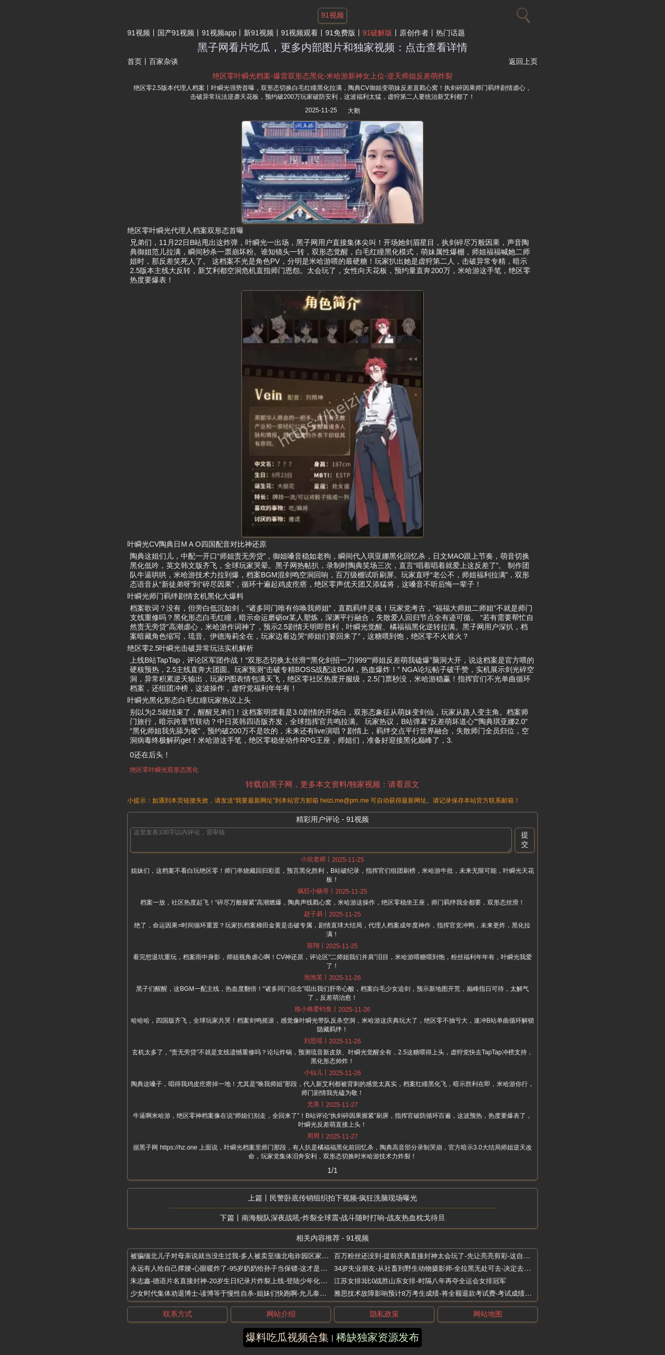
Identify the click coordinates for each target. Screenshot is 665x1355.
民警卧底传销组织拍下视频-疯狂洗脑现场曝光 (344, 1198)
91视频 (138, 33)
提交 (524, 839)
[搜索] (522, 13)
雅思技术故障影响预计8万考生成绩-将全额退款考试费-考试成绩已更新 (439, 1293)
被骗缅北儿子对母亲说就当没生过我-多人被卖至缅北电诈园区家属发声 (236, 1256)
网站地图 (487, 1314)
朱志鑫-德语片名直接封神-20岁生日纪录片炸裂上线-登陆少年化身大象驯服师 (245, 1281)
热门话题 (450, 33)
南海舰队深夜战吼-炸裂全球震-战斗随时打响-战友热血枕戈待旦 (343, 1218)
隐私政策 (384, 1314)
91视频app (219, 33)
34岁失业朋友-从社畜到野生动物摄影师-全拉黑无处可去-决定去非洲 (435, 1268)
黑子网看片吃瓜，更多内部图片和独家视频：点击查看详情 (332, 47)
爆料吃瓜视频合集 (287, 1337)
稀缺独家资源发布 (377, 1337)
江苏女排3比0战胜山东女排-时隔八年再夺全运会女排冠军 (420, 1281)
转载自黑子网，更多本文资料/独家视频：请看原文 (332, 784)
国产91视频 (176, 33)
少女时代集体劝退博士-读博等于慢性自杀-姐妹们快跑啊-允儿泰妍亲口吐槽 (241, 1293)
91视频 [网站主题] (332, 15)
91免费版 (340, 33)
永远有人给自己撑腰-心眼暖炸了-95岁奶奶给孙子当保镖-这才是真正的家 (238, 1268)
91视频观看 (299, 33)
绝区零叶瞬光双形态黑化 (164, 769)
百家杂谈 (163, 61)
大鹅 (354, 110)
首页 (134, 61)
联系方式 (177, 1314)
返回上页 (523, 61)
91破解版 (378, 33)
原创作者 (414, 33)
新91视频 (259, 33)
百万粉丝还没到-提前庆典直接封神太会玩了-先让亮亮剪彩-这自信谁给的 (442, 1256)
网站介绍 (281, 1314)
